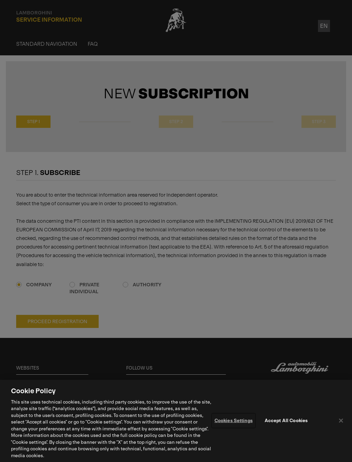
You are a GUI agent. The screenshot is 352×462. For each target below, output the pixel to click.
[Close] (341, 421)
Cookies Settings (233, 422)
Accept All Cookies (286, 422)
